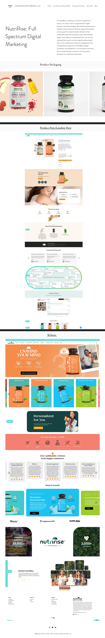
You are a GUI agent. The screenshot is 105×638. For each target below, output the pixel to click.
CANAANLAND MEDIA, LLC (28, 5)
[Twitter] (53, 627)
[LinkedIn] (55, 627)
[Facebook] (50, 627)
